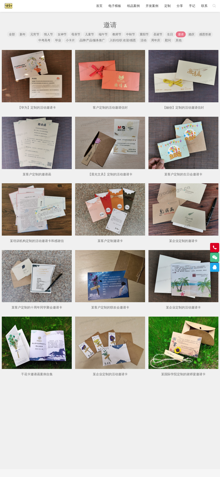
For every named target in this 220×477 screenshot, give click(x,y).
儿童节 (89, 34)
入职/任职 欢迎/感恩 (123, 40)
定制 (167, 6)
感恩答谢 (205, 34)
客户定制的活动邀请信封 (110, 107)
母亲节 (75, 34)
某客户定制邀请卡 (110, 241)
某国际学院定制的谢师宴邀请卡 (183, 374)
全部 (12, 34)
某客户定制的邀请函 (37, 174)
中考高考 (44, 40)
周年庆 (155, 40)
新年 (23, 34)
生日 (170, 34)
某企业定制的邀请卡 (183, 241)
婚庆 (191, 34)
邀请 (181, 34)
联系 (204, 6)
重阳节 (144, 34)
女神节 (62, 34)
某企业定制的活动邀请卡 (183, 307)
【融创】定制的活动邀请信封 (183, 107)
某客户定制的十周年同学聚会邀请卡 (36, 307)
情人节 (48, 34)
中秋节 (130, 34)
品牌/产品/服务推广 (92, 40)
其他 (179, 40)
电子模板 (114, 6)
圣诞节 (157, 34)
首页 (99, 6)
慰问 (168, 40)
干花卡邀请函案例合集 (37, 374)
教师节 (116, 34)
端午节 (103, 34)
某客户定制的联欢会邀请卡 (110, 307)
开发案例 (152, 6)
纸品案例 (133, 6)
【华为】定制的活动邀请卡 (37, 107)
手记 (192, 6)
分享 (180, 6)
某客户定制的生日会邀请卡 (183, 174)
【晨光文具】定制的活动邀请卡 (110, 174)
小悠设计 (8, 5)
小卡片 (70, 40)
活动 (143, 40)
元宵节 (34, 34)
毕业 (58, 40)
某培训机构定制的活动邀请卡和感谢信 (37, 241)
